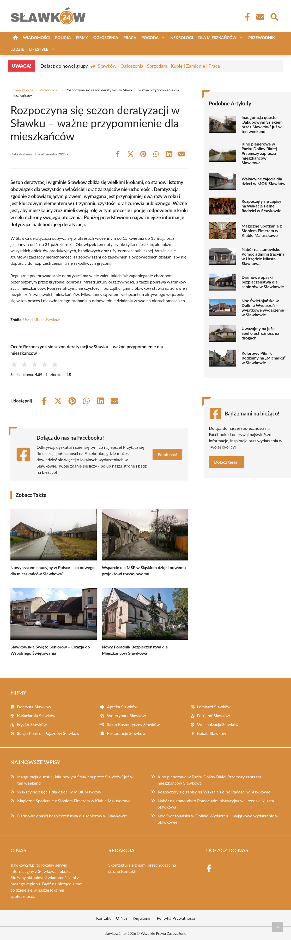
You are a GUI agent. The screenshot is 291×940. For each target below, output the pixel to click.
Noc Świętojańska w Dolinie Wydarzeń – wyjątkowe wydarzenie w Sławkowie (262, 307)
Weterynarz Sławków (126, 715)
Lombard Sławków (214, 706)
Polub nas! (167, 454)
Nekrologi (181, 37)
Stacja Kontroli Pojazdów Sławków (48, 733)
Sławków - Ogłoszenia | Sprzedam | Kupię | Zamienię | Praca (159, 66)
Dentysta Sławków (34, 706)
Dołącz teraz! (226, 461)
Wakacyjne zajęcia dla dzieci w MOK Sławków (263, 181)
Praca (129, 37)
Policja (63, 37)
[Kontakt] (259, 16)
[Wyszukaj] (274, 16)
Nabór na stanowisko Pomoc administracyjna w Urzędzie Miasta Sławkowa (262, 256)
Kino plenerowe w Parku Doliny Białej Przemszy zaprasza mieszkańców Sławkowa (259, 153)
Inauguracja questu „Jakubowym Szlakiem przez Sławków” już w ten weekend (262, 124)
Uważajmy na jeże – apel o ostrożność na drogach (260, 333)
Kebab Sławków (211, 733)
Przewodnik (261, 37)
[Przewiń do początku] (277, 927)
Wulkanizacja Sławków (218, 724)
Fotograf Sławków (213, 715)
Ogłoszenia (105, 37)
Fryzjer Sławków (32, 724)
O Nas (122, 918)
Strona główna (22, 90)
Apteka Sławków (122, 706)
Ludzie (17, 49)
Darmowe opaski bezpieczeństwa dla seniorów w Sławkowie (262, 282)
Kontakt (128, 871)
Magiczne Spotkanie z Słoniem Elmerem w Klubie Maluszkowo (261, 231)
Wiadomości (36, 37)
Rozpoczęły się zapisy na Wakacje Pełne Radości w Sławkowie (261, 206)
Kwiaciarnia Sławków (36, 715)
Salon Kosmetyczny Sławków (133, 724)
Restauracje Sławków (126, 733)
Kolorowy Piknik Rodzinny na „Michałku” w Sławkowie (263, 358)
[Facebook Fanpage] (245, 16)
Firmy (82, 37)
